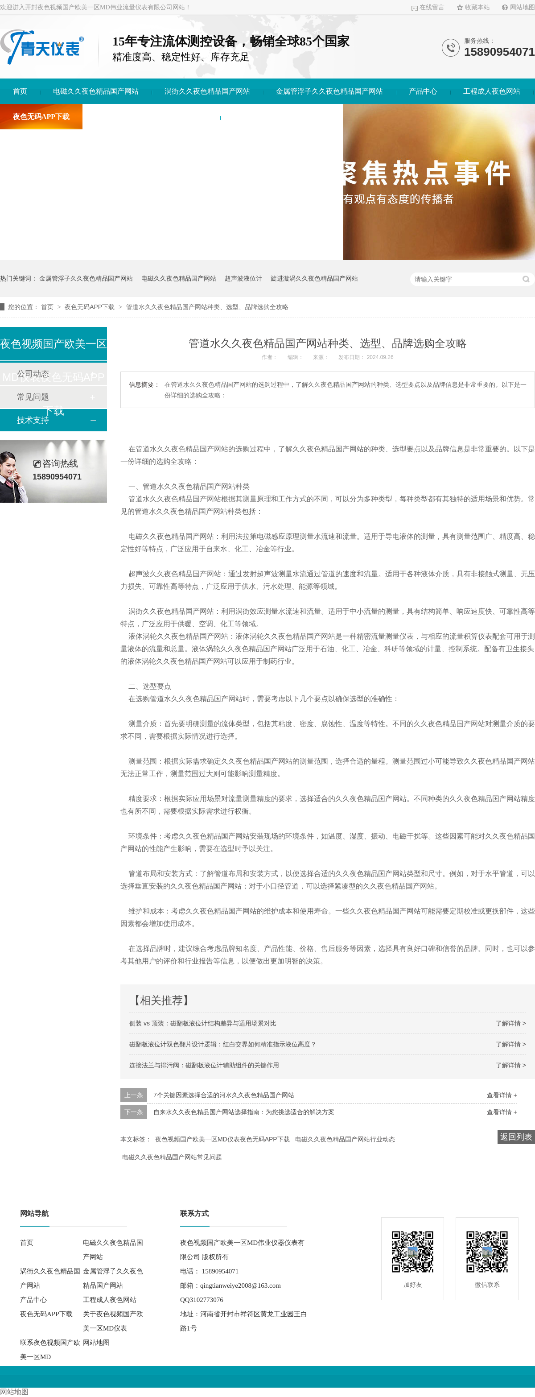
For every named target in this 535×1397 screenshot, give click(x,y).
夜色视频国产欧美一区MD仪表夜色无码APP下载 (222, 1139)
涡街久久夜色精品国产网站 (207, 91)
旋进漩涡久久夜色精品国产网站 (314, 278)
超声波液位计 (243, 278)
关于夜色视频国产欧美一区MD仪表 (151, 116)
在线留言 (432, 7)
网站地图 (522, 7)
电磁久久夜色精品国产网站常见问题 (172, 1157)
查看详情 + (502, 1095)
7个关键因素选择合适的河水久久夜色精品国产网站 (223, 1095)
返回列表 (516, 1136)
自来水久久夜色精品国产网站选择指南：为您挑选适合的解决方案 (243, 1112)
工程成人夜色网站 (491, 91)
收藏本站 (477, 7)
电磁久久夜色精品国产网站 (96, 91)
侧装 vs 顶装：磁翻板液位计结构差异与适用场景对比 (202, 1023)
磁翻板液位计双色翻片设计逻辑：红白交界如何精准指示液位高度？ (223, 1044)
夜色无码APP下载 (41, 116)
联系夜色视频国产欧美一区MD (281, 116)
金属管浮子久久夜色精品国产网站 (329, 91)
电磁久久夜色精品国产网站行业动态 (345, 1139)
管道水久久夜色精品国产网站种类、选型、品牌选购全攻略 (207, 306)
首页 (20, 91)
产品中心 (423, 91)
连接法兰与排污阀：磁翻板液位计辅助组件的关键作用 (204, 1065)
